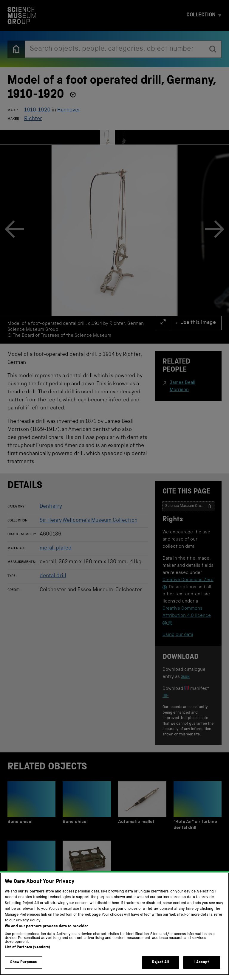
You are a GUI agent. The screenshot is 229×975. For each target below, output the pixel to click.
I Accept (201, 962)
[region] (114, 923)
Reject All (160, 962)
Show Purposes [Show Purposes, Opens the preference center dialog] (23, 962)
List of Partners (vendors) (27, 947)
